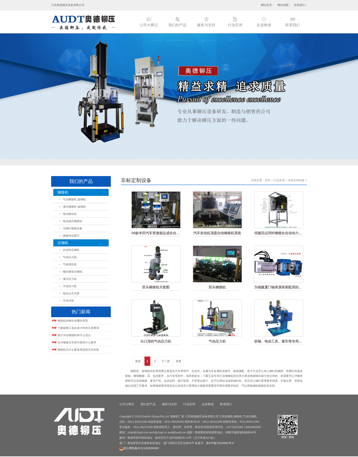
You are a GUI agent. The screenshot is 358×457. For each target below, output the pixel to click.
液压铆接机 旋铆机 (74, 206)
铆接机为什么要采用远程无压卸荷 (78, 349)
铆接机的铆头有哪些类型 (73, 320)
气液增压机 (70, 264)
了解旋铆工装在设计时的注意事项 (78, 328)
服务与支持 (206, 25)
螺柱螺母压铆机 (72, 271)
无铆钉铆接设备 (72, 228)
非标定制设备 (296, 180)
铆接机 (63, 192)
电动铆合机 (70, 213)
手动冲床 (68, 300)
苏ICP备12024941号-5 (220, 443)
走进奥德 (264, 25)
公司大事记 (149, 25)
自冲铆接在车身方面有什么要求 (77, 342)
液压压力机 (70, 279)
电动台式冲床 (71, 293)
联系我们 (299, 5)
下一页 (166, 361)
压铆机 (63, 243)
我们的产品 (177, 25)
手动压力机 (70, 286)
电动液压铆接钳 (72, 221)
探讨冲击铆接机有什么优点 (74, 335)
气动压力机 (70, 257)
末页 (178, 361)
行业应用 (235, 25)
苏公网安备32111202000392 (139, 448)
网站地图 (283, 5)
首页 (267, 180)
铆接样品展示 (71, 235)
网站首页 (266, 5)
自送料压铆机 (71, 250)
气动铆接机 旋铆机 (74, 199)
